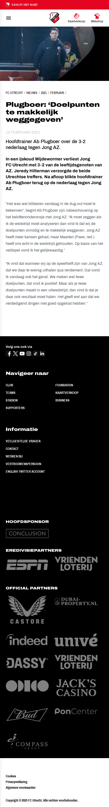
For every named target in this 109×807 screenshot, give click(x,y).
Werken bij (14, 456)
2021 (44, 93)
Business (62, 400)
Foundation (64, 385)
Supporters (15, 408)
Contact (12, 449)
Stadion (12, 400)
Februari (57, 93)
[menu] (8, 18)
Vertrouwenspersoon (23, 464)
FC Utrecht (14, 93)
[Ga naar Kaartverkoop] (76, 18)
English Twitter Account (25, 471)
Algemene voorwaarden (20, 787)
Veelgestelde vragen (23, 441)
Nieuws (31, 93)
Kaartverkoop (67, 393)
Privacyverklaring (16, 782)
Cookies (11, 776)
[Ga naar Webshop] (97, 18)
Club (9, 385)
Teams (10, 393)
